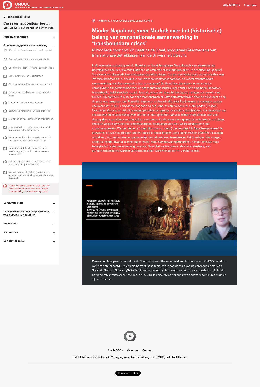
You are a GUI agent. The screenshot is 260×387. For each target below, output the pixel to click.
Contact (147, 350)
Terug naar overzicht (19, 17)
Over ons (250, 5)
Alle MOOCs (231, 5)
